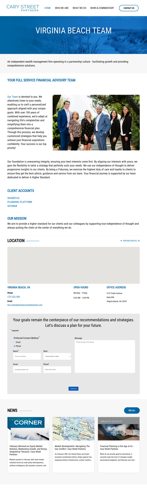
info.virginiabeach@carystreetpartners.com (24, 305)
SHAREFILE (13, 198)
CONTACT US (129, 8)
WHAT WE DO (79, 8)
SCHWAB (12, 206)
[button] (73, 263)
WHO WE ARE (62, 8)
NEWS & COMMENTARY (102, 8)
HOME (48, 8)
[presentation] (30, 380)
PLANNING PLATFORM (19, 202)
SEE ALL (132, 410)
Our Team (12, 96)
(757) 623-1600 (13, 296)
